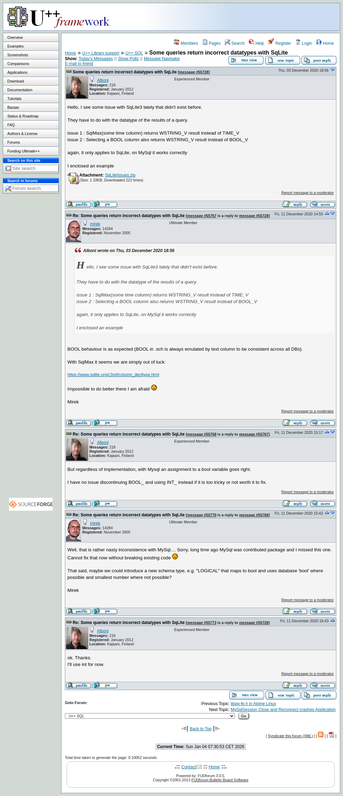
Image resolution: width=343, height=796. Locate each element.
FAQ (11, 125)
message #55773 (201, 623)
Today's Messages (96, 58)
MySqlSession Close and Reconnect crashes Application (283, 709)
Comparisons (18, 64)
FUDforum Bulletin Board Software (219, 780)
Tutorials (14, 98)
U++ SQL (134, 53)
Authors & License (22, 133)
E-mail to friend (79, 63)
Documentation (19, 90)
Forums (13, 142)
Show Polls (128, 58)
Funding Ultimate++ (23, 151)
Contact (188, 767)
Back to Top (200, 728)
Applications (17, 72)
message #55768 (201, 434)
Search (235, 43)
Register (279, 43)
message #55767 (201, 216)
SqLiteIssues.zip (120, 175)
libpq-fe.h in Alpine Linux (253, 703)
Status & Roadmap (22, 116)
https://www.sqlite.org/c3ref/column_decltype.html (113, 374)
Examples (15, 46)
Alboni (103, 80)
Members (186, 43)
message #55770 (201, 515)
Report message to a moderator (307, 193)
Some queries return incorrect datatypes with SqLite (125, 72)
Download (15, 81)
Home (325, 43)
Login (303, 43)
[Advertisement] (252, 16)
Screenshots (17, 55)
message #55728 (193, 72)
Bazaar (13, 107)
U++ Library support (100, 53)
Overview (15, 37)
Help (256, 43)
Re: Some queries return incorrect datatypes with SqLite (129, 215)
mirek (95, 224)
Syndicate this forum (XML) (290, 736)
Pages (211, 43)
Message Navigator (162, 58)
